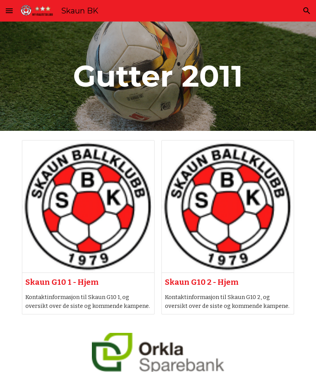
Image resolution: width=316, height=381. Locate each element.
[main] (158, 76)
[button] (9, 10)
